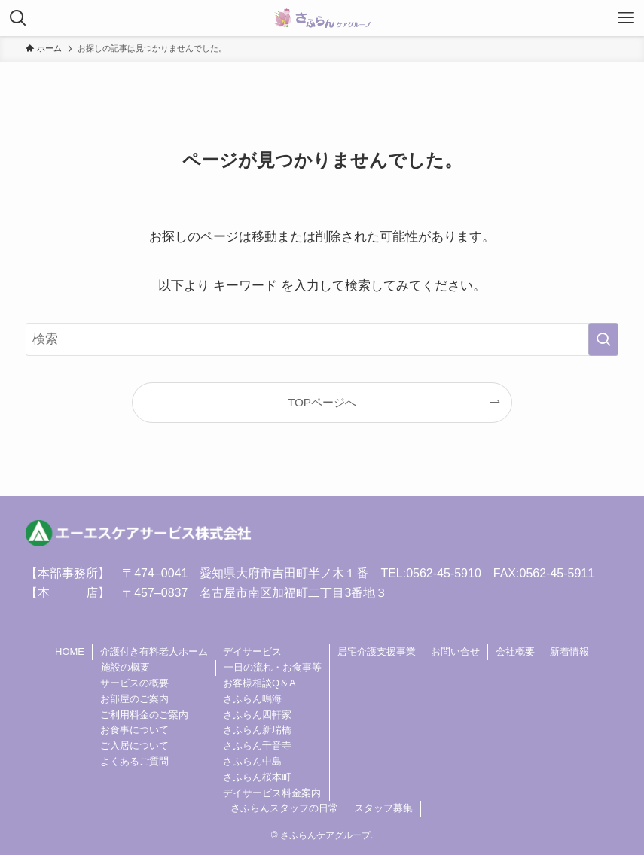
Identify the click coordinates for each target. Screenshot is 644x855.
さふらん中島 (252, 761)
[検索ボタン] (18, 18)
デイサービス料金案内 (272, 793)
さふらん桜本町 (257, 777)
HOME (69, 651)
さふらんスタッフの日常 (284, 808)
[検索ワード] (322, 339)
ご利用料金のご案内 (144, 714)
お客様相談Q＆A (259, 683)
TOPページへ (322, 402)
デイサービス (252, 651)
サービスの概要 (134, 683)
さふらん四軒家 (257, 714)
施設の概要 (125, 667)
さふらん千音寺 (257, 745)
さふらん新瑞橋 (257, 729)
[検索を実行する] (603, 339)
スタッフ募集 (383, 808)
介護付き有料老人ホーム (154, 651)
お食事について (134, 729)
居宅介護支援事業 (376, 651)
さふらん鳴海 (252, 698)
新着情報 (569, 651)
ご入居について (134, 745)
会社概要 (515, 651)
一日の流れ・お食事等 (273, 667)
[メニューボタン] (626, 18)
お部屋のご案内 (134, 698)
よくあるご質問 (134, 761)
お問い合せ (455, 651)
